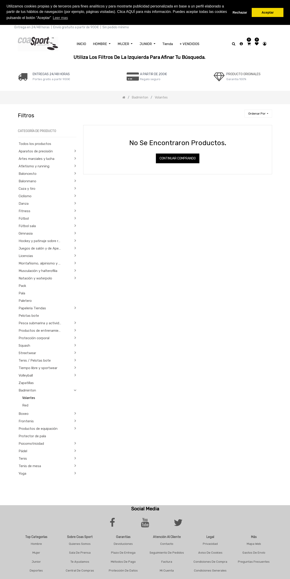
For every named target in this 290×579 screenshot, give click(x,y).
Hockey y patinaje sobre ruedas (42, 240)
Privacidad (210, 543)
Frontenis (26, 420)
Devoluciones (123, 543)
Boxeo (24, 413)
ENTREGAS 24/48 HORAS (51, 73)
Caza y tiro (27, 188)
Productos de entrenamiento (41, 330)
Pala (22, 293)
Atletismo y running (34, 165)
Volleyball (26, 375)
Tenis (23, 458)
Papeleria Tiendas (32, 307)
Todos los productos (35, 143)
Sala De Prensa (80, 552)
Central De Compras (80, 570)
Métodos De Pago (123, 560)
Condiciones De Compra (210, 560)
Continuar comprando (178, 158)
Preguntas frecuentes (254, 560)
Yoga (22, 473)
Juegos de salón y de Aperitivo (42, 248)
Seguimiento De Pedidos (167, 552)
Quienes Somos (80, 543)
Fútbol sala (27, 225)
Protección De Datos (123, 570)
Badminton (27, 390)
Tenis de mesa (30, 465)
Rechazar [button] (240, 12)
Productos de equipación (38, 428)
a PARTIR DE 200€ (153, 73)
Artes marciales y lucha (36, 158)
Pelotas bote (29, 315)
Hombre (36, 543)
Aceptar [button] (267, 12)
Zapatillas (26, 382)
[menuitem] (81, 43)
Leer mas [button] (60, 18)
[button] (258, 113)
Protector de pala (32, 435)
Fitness (24, 210)
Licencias (26, 255)
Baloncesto (27, 173)
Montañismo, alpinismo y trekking (42, 263)
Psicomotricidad (31, 443)
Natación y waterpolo (35, 278)
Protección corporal (34, 337)
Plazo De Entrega (123, 552)
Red (25, 405)
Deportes (36, 570)
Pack (22, 285)
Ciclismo (25, 195)
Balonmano (27, 180)
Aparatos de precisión (36, 151)
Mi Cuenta (167, 570)
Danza (24, 203)
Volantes (28, 397)
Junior (36, 560)
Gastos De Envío (253, 552)
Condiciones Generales (210, 570)
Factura (166, 560)
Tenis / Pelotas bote (35, 360)
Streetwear (27, 352)
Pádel (23, 450)
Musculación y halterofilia (38, 270)
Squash (24, 345)
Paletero (25, 300)
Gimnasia (26, 233)
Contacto (166, 543)
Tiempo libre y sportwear (38, 367)
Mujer (36, 552)
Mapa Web (254, 543)
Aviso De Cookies (210, 552)
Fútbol (24, 218)
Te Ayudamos (79, 560)
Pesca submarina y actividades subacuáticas (42, 322)
